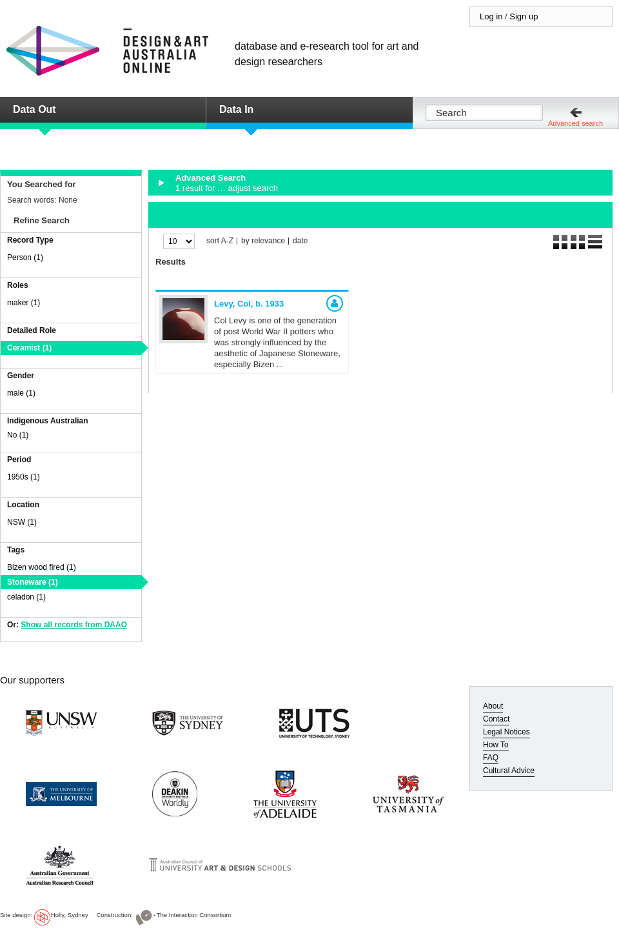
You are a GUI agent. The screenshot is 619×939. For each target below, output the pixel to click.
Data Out (34, 109)
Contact (496, 718)
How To (496, 744)
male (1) (21, 393)
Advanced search (575, 123)
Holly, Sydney (69, 914)
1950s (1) (23, 476)
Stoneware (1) (32, 582)
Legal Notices (506, 731)
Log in (491, 16)
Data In (236, 109)
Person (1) (25, 257)
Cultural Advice (509, 770)
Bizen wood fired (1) (41, 567)
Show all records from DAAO (74, 624)
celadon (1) (26, 596)
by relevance (263, 241)
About (493, 706)
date (300, 241)
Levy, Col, (249, 303)
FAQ (490, 757)
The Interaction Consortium (194, 914)
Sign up (523, 16)
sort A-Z (219, 241)
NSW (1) (22, 522)
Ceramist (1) (29, 347)
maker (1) (23, 302)
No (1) (17, 434)
